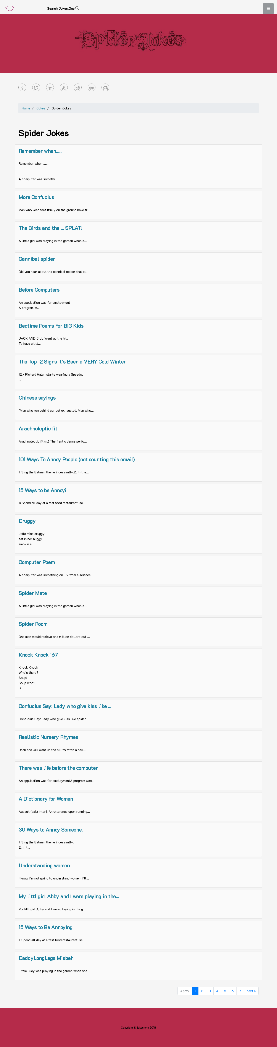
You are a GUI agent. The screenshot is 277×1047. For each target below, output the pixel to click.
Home (26, 108)
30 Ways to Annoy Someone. (51, 829)
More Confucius (36, 197)
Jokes (40, 108)
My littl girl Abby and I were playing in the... (69, 896)
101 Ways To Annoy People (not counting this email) (77, 459)
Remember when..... (40, 150)
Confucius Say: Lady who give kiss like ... (65, 706)
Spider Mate (33, 593)
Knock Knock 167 (38, 654)
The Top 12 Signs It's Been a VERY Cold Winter (72, 361)
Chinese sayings (37, 397)
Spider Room (33, 623)
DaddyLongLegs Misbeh (46, 958)
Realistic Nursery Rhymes (48, 737)
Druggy (27, 520)
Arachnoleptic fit (38, 428)
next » (251, 990)
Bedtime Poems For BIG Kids (51, 325)
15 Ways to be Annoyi (42, 490)
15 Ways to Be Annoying (45, 927)
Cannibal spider (37, 258)
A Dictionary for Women (46, 798)
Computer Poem (37, 562)
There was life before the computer (58, 767)
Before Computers (39, 289)
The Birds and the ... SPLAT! (50, 228)
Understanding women (44, 865)
